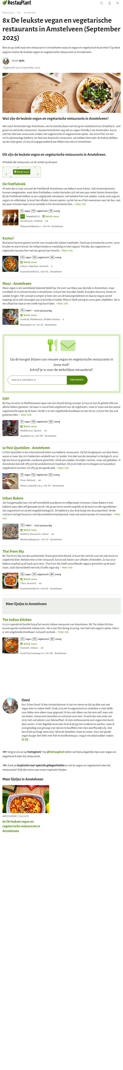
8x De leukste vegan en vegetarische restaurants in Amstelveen (21, 826)
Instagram (34, 752)
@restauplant (56, 752)
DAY (5, 399)
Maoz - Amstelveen (16, 284)
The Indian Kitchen (17, 620)
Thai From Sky (13, 551)
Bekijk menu (50, 216)
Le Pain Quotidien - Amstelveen (26, 448)
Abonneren (76, 379)
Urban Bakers (12, 498)
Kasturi (8, 238)
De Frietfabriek (13, 184)
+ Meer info (80, 204)
